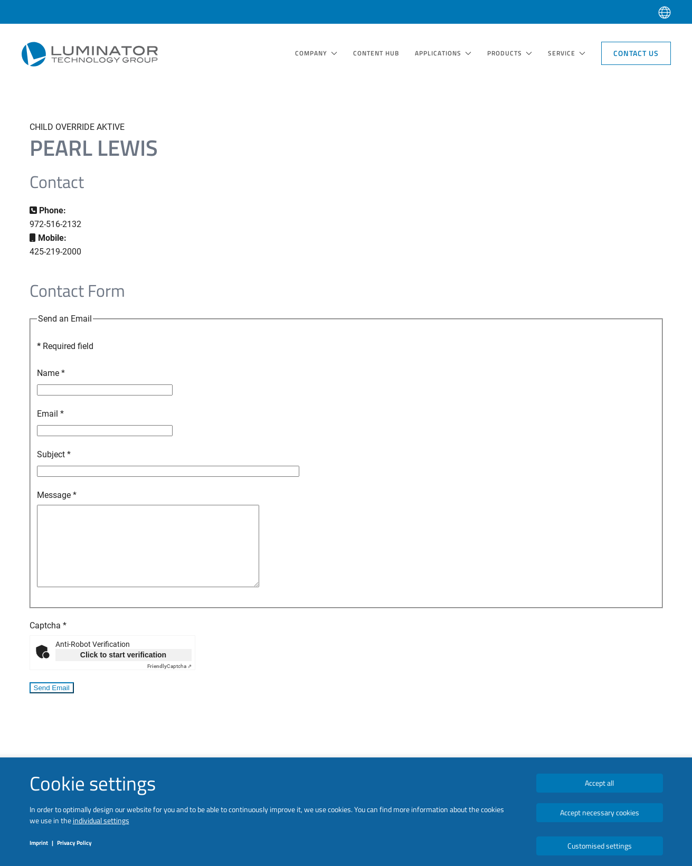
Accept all (599, 782)
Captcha (48, 641)
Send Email (52, 704)
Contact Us (636, 53)
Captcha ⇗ (169, 682)
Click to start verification (123, 670)
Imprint (39, 843)
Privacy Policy (74, 843)
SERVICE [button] (566, 53)
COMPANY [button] (316, 53)
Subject (54, 454)
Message (57, 495)
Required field (65, 346)
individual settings (101, 820)
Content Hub (376, 53)
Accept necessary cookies (599, 812)
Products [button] (509, 53)
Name (51, 373)
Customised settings (599, 845)
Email (50, 414)
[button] (664, 12)
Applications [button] (443, 53)
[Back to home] (89, 53)
